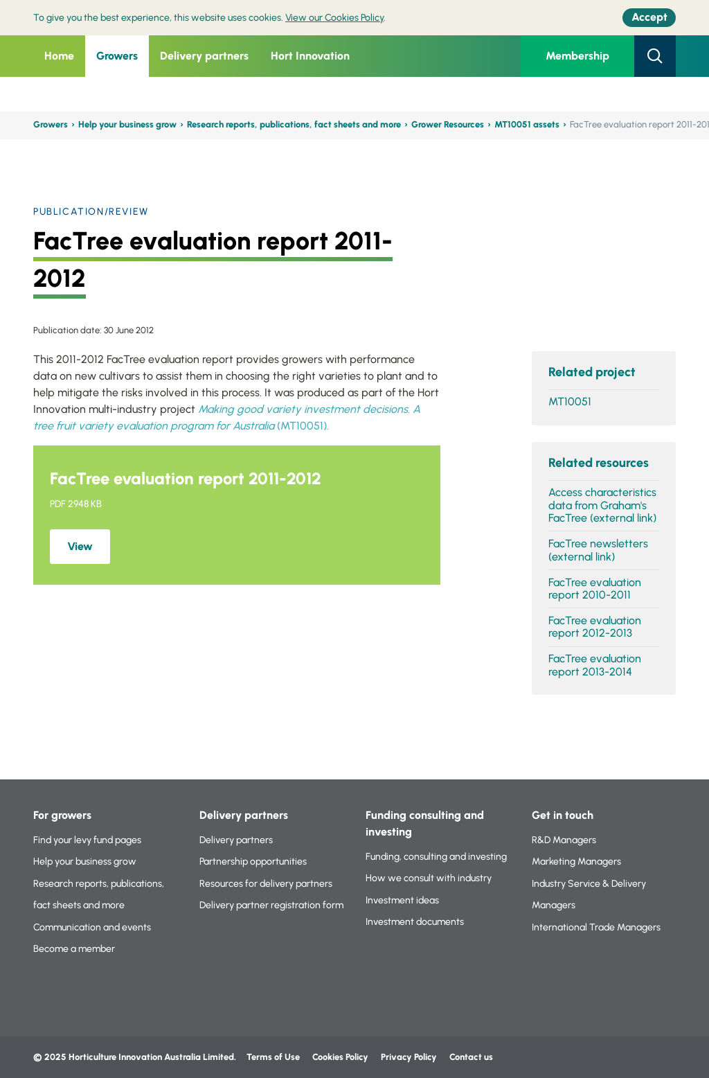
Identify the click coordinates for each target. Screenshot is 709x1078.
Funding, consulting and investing (436, 857)
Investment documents (415, 922)
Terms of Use (273, 1057)
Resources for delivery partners (265, 884)
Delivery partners (204, 55)
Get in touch (562, 815)
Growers (117, 55)
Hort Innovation (310, 55)
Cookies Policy (340, 1057)
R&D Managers (564, 840)
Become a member (74, 949)
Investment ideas (402, 900)
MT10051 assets (526, 124)
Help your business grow (127, 124)
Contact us (471, 1057)
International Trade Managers (596, 927)
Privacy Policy (410, 1057)
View (80, 546)
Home (59, 55)
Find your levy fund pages (87, 840)
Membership (577, 55)
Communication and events (92, 927)
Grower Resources (447, 124)
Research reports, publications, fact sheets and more (294, 124)
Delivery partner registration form (271, 905)
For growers (62, 815)
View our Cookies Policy (334, 18)
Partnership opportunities (253, 861)
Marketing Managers (576, 861)
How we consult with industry (429, 878)
